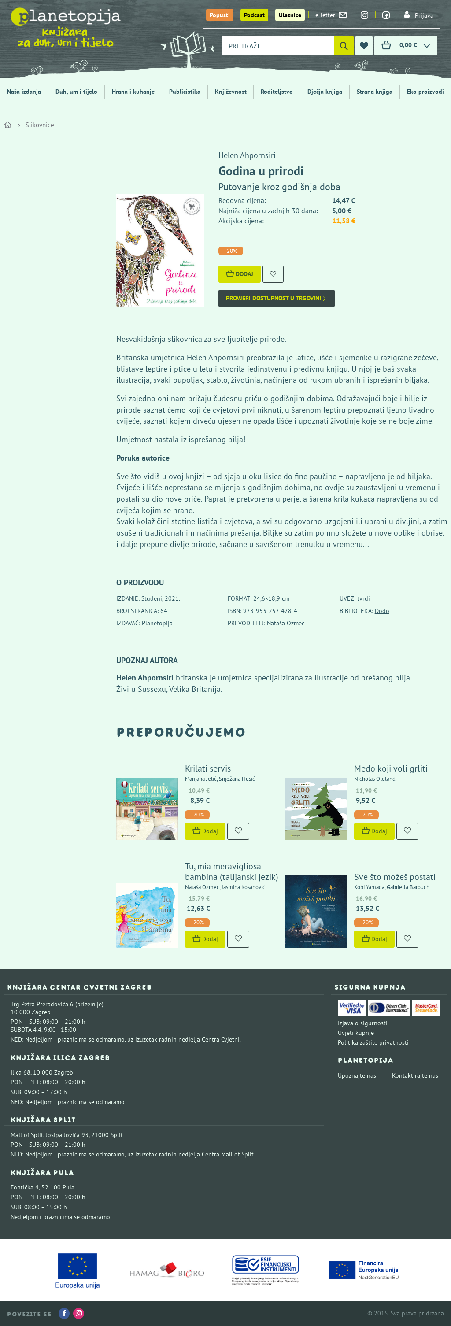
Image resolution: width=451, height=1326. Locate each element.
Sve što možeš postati (395, 877)
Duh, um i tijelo (76, 92)
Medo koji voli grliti (391, 768)
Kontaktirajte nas (415, 1075)
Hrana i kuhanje (133, 92)
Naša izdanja (24, 92)
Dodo (382, 611)
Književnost (231, 92)
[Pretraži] (344, 45)
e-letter (331, 15)
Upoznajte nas (357, 1075)
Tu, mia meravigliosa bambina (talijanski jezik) (231, 872)
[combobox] (278, 45)
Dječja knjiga (324, 92)
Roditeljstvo (277, 92)
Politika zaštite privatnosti (373, 1042)
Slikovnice (40, 125)
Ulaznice (290, 15)
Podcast (254, 15)
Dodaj (239, 274)
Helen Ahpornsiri (247, 155)
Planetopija (157, 623)
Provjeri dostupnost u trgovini (276, 298)
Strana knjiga (374, 92)
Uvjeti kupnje (356, 1033)
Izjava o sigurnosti (363, 1023)
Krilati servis (208, 768)
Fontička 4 (25, 1187)
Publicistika (184, 92)
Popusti (220, 15)
